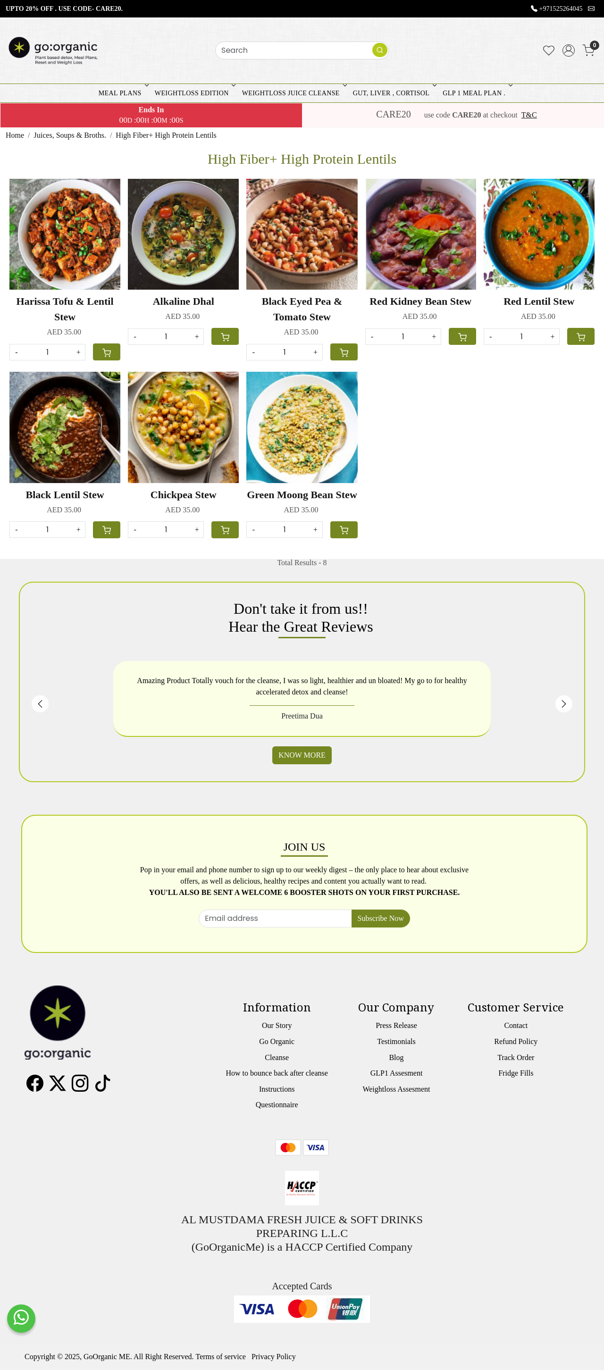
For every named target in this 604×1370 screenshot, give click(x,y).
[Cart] (106, 351)
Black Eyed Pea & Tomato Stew (302, 309)
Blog (396, 1057)
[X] (57, 1087)
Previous (40, 703)
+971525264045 (561, 8)
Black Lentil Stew (64, 495)
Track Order (515, 1057)
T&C (529, 115)
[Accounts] (569, 50)
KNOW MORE (302, 755)
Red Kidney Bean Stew (420, 301)
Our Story (277, 1025)
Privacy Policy (274, 1357)
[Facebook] (35, 1087)
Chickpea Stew (184, 495)
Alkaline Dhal (183, 301)
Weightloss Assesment (396, 1089)
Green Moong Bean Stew (302, 495)
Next (563, 703)
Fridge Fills (515, 1073)
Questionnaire (277, 1105)
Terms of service (221, 1357)
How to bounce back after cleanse (276, 1073)
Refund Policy (515, 1041)
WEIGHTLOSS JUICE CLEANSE (293, 93)
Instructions (277, 1089)
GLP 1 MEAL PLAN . (477, 93)
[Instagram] (80, 1087)
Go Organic (276, 1041)
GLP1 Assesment (396, 1073)
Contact (516, 1025)
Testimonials (396, 1041)
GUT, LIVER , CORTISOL (394, 93)
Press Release (396, 1025)
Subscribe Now (381, 918)
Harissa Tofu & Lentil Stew (65, 309)
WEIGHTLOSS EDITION (194, 93)
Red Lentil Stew (538, 301)
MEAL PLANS (123, 93)
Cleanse (277, 1057)
